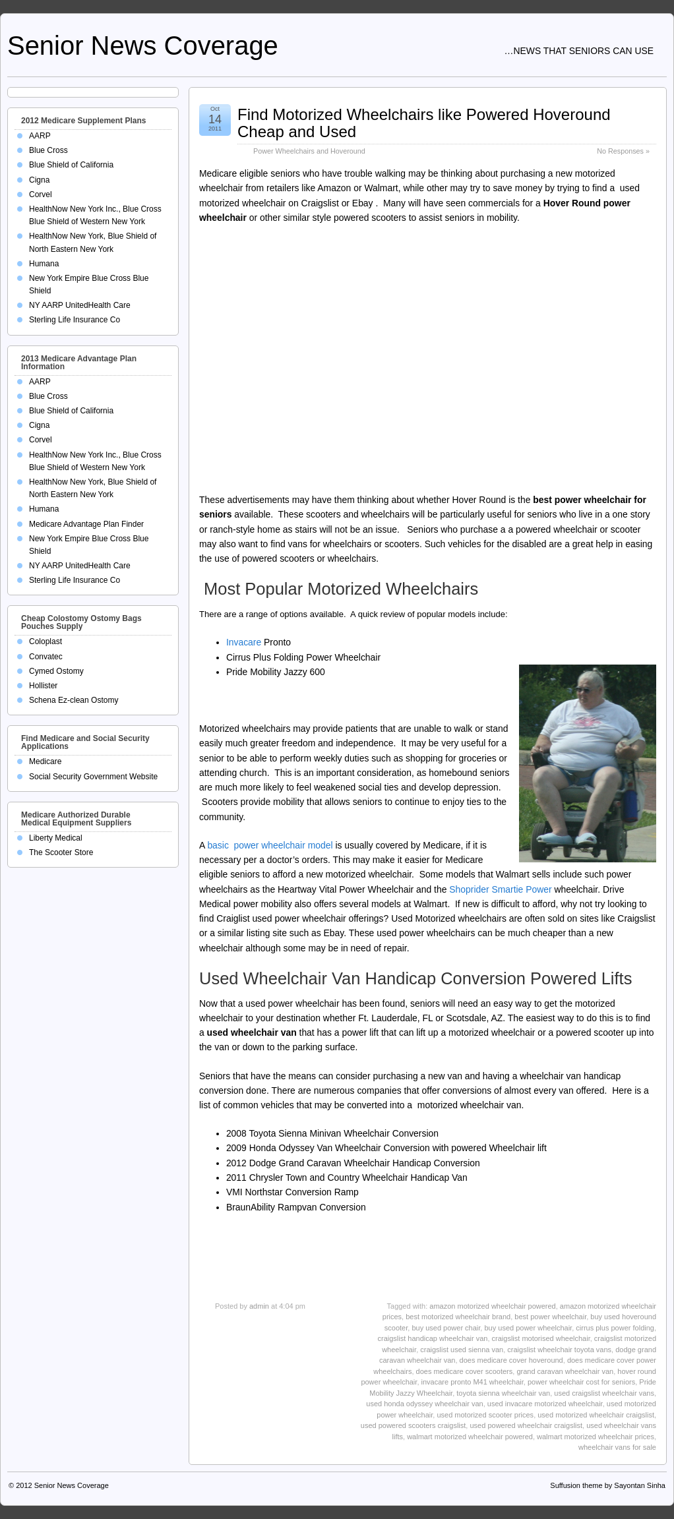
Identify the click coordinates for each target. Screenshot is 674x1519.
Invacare (243, 642)
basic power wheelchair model (269, 845)
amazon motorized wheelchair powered (492, 1306)
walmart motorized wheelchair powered (470, 1437)
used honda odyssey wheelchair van (424, 1404)
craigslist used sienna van (461, 1350)
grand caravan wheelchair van (564, 1371)
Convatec (46, 656)
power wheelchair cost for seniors (581, 1382)
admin (259, 1306)
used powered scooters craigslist (413, 1425)
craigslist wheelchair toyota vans (559, 1350)
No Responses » (623, 151)
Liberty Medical (55, 838)
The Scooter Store (61, 852)
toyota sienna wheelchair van (503, 1393)
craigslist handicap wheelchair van (433, 1338)
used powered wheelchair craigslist (526, 1425)
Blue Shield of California (71, 164)
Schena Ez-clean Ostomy (73, 700)
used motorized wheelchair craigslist (595, 1415)
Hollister (43, 685)
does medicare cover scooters (464, 1371)
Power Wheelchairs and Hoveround (309, 151)
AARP (40, 135)
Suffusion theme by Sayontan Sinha (607, 1485)
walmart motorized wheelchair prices (595, 1437)
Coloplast (45, 641)
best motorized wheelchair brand (458, 1317)
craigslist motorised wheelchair (541, 1338)
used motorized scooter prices (485, 1415)
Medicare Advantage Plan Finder (86, 524)
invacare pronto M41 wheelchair (472, 1382)
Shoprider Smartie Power (498, 889)
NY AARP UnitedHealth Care (80, 305)
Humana (44, 263)
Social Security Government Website (93, 776)
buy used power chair (446, 1328)
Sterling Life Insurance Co (74, 319)
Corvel (40, 194)
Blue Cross (48, 150)
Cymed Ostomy (56, 671)
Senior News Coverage (142, 45)
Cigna (39, 180)
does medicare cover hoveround (511, 1360)
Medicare (45, 761)
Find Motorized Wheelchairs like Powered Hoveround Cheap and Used (424, 122)
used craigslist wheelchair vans (604, 1393)
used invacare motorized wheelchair (545, 1404)
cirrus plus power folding (615, 1328)
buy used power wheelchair (528, 1328)
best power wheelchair (550, 1317)
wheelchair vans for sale (617, 1447)
